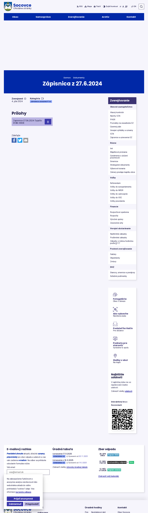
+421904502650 (125, 489)
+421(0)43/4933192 (126, 492)
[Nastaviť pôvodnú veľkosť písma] (123, 6)
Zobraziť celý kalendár (108, 430)
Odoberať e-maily (19, 433)
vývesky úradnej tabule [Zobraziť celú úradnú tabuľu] (77, 421)
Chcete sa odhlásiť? (15, 439)
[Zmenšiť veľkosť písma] (120, 6)
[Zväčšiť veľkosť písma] (126, 6)
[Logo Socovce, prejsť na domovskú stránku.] (17, 6)
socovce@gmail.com (127, 495)
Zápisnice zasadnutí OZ (41, 56)
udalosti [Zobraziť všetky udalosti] (128, 345)
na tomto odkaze (23, 492)
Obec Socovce (70, 506)
